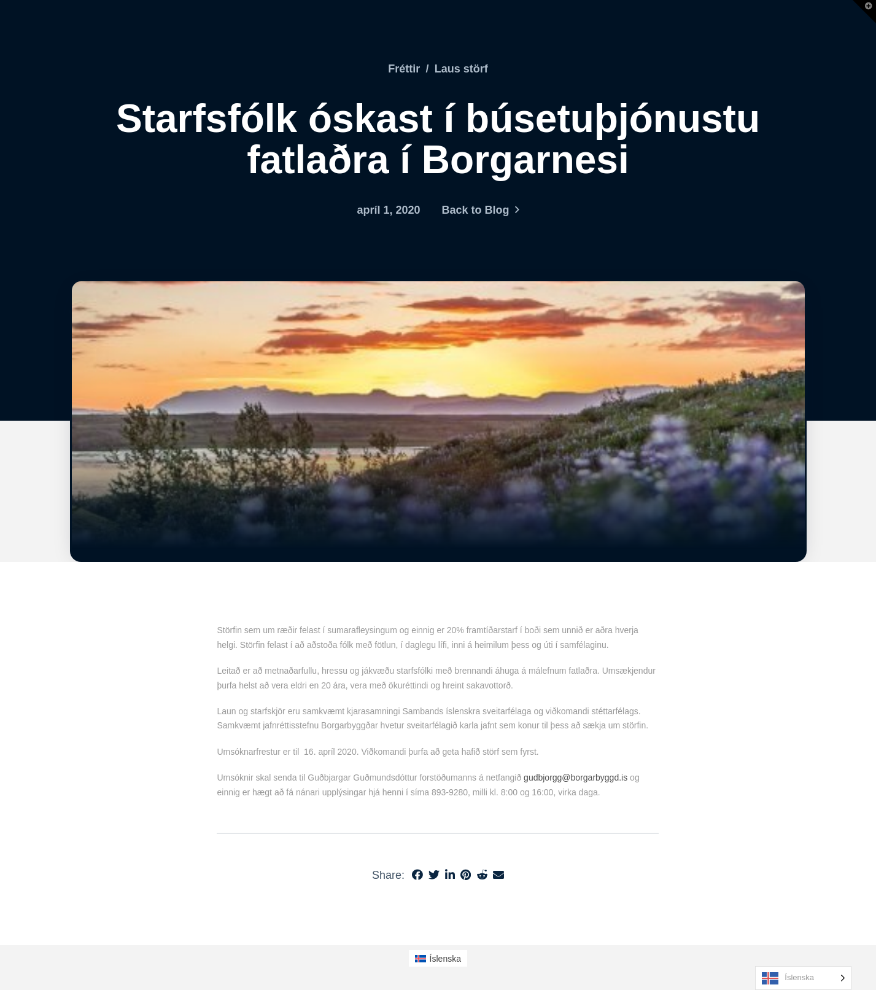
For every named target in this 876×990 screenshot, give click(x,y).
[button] (864, 11)
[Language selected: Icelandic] (803, 978)
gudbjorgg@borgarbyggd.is (575, 777)
